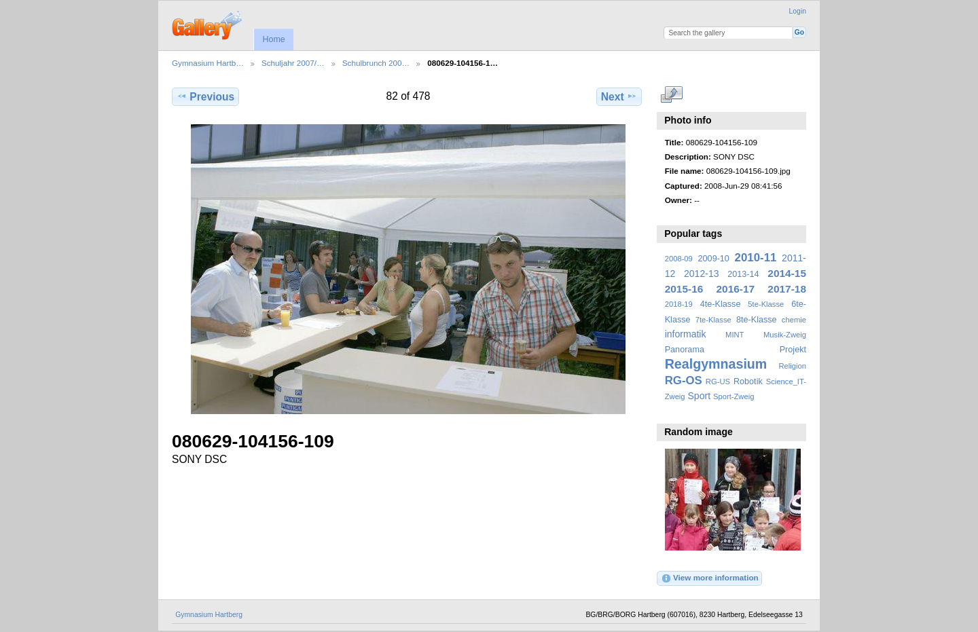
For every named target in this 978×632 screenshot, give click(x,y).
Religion (792, 366)
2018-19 (679, 304)
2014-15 (786, 273)
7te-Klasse (713, 320)
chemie (794, 320)
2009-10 (713, 258)
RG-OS (683, 380)
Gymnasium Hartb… (208, 62)
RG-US (718, 381)
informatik (685, 334)
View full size (672, 95)
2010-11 (756, 257)
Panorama (684, 349)
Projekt (793, 349)
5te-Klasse (766, 304)
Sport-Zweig (733, 396)
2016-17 (736, 289)
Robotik (748, 381)
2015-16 (684, 289)
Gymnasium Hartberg (208, 614)
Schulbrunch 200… (376, 62)
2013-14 (743, 274)
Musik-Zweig (784, 335)
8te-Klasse (756, 319)
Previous (205, 96)
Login (797, 11)
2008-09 (679, 259)
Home (273, 39)
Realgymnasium (716, 363)
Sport (699, 395)
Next (619, 96)
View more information (710, 578)
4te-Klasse (720, 304)
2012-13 (701, 273)
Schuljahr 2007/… (293, 62)
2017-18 (786, 289)
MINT (734, 335)
